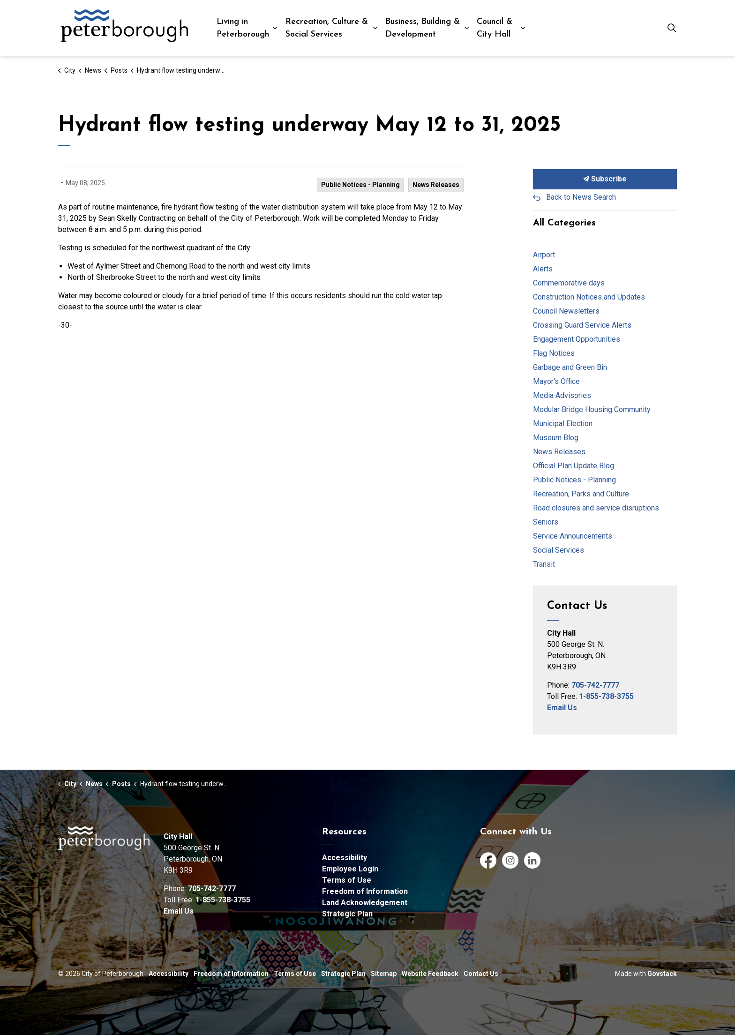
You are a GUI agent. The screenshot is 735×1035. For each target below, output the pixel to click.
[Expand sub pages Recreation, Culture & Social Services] (376, 28)
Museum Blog (555, 437)
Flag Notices (554, 353)
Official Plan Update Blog (573, 465)
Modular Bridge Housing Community (592, 409)
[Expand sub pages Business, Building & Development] (467, 28)
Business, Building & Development (422, 28)
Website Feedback (430, 973)
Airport (544, 254)
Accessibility (344, 857)
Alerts (543, 268)
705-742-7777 (595, 685)
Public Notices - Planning (360, 184)
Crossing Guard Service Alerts (582, 325)
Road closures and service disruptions (596, 507)
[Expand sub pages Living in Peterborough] (275, 28)
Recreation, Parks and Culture (581, 493)
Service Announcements (572, 536)
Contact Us (481, 973)
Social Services (558, 550)
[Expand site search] (672, 28)
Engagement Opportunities (576, 339)
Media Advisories (562, 395)
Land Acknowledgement (364, 902)
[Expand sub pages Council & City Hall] (523, 28)
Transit (544, 564)
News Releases (435, 184)
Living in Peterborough (243, 28)
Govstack (662, 973)
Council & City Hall (494, 28)
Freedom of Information (365, 891)
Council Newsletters (566, 311)
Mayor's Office (556, 381)
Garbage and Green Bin (570, 367)
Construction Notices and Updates (589, 296)
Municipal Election (562, 423)
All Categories (564, 223)
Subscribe (605, 179)
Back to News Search (581, 197)
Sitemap (384, 973)
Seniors (545, 522)
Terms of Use (346, 880)
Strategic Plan (347, 913)
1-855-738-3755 (606, 696)
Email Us (562, 707)
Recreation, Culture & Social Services (326, 28)
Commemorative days (569, 282)
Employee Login (350, 868)
